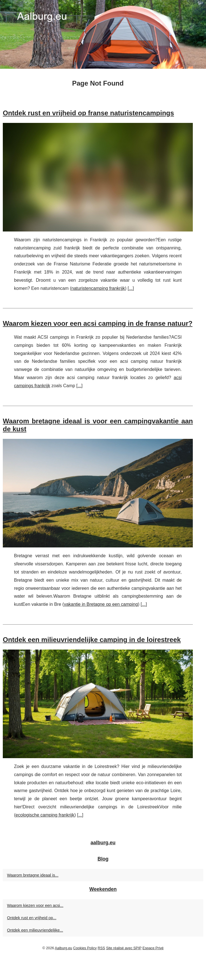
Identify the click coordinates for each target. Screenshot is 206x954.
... (131, 288)
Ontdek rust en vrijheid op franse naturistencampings (88, 113)
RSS (101, 948)
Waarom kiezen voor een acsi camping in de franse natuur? (98, 323)
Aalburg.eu (63, 948)
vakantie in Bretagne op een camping (101, 604)
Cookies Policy (85, 948)
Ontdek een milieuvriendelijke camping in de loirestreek (92, 639)
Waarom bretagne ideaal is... (32, 875)
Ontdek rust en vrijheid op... (31, 918)
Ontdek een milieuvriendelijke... (35, 930)
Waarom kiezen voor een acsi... (35, 905)
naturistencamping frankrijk (98, 288)
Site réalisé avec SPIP (123, 948)
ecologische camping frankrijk (44, 815)
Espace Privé (152, 948)
